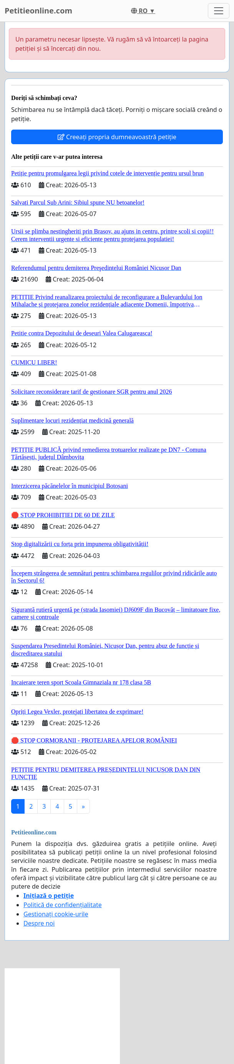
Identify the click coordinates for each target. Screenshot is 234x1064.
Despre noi (39, 923)
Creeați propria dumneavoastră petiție (117, 137)
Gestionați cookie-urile (55, 914)
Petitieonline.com (38, 10)
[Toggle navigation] (218, 10)
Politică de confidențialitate (62, 905)
